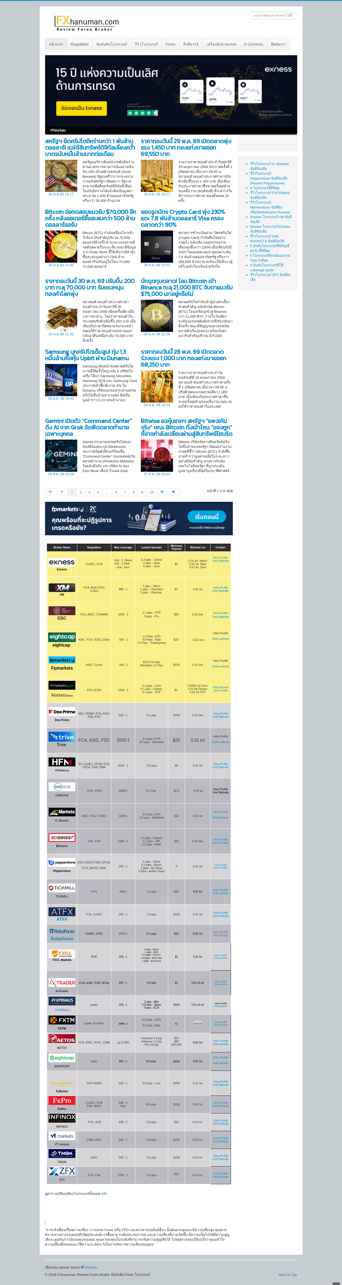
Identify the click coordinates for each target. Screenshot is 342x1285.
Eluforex (91, 1267)
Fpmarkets (62, 668)
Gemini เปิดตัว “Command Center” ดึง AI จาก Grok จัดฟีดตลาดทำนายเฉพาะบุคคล (88, 427)
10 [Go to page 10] (152, 492)
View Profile (220, 557)
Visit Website (220, 560)
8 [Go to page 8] (133, 492)
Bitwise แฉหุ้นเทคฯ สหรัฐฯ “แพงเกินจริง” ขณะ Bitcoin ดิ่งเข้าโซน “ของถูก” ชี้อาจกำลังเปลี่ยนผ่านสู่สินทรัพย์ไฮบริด (186, 427)
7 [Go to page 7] (125, 492)
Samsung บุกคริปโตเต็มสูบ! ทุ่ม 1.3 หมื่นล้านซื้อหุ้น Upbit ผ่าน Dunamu (87, 355)
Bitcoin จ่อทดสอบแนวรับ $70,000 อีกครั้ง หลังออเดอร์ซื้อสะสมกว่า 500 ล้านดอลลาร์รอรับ (90, 218)
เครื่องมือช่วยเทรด (221, 44)
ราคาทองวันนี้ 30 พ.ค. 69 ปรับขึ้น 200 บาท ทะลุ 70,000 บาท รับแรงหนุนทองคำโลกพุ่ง (89, 287)
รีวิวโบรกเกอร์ (146, 44)
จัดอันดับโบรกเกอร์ (111, 44)
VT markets (62, 1144)
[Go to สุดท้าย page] (174, 492)
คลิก (104, 1194)
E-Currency (253, 44)
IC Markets (62, 820)
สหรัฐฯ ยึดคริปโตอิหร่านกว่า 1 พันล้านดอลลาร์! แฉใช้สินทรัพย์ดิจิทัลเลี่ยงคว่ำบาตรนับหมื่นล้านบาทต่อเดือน (90, 147)
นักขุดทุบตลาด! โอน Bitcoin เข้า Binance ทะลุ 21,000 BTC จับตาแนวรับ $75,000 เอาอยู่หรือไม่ (187, 287)
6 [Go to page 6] (116, 492)
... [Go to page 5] (107, 492)
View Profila (220, 1120)
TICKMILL (62, 896)
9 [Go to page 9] (142, 492)
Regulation (80, 44)
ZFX (62, 1179)
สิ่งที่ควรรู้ (191, 44)
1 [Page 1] (72, 492)
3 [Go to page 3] (89, 492)
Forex (170, 44)
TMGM (62, 1162)
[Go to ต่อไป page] (162, 492)
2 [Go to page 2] (81, 492)
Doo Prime (62, 720)
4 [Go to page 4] (98, 492)
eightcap (61, 645)
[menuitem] (56, 44)
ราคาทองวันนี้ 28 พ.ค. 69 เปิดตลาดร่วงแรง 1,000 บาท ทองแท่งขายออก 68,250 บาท (183, 358)
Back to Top (288, 1275)
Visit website (221, 893)
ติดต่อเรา (278, 44)
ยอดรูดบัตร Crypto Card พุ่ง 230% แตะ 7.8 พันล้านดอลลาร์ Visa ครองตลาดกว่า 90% (183, 218)
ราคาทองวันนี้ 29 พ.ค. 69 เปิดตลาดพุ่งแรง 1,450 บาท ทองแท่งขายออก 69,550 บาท (186, 147)
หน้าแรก (56, 44)
